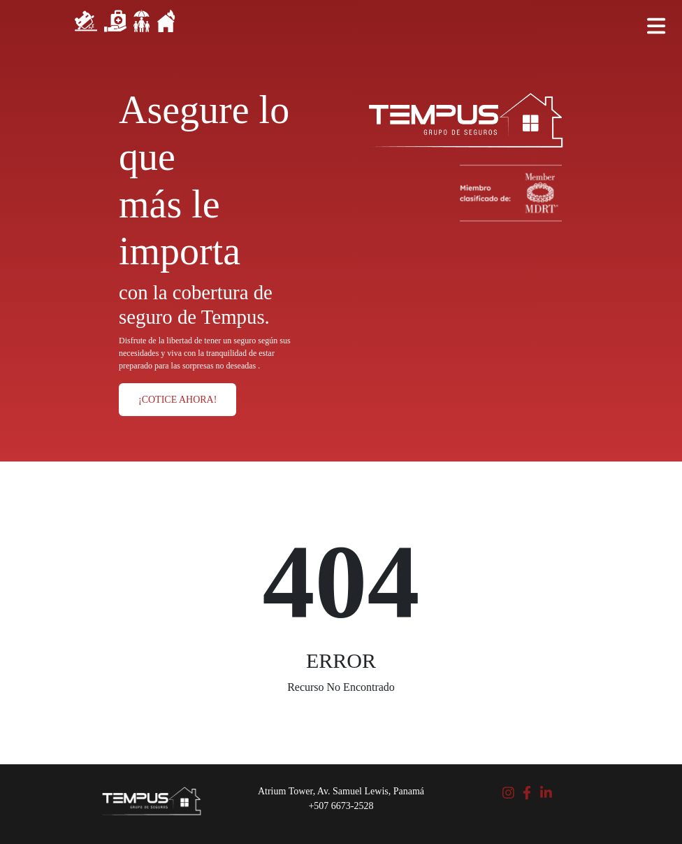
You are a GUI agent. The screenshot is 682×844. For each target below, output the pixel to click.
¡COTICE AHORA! (177, 399)
